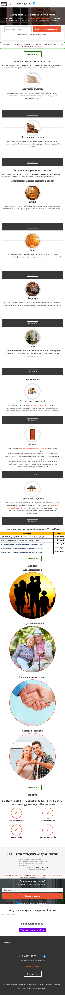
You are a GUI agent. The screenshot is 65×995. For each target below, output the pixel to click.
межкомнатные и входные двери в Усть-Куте (33, 448)
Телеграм (40, 46)
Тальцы (6, 942)
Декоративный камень (19, 875)
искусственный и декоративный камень (37, 18)
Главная (6, 875)
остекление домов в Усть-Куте (38, 405)
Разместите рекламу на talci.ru (32, 930)
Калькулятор (32, 54)
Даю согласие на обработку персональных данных (32, 34)
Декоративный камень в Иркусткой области (44, 875)
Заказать (32, 114)
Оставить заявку (32, 966)
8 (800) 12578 (23, 3)
